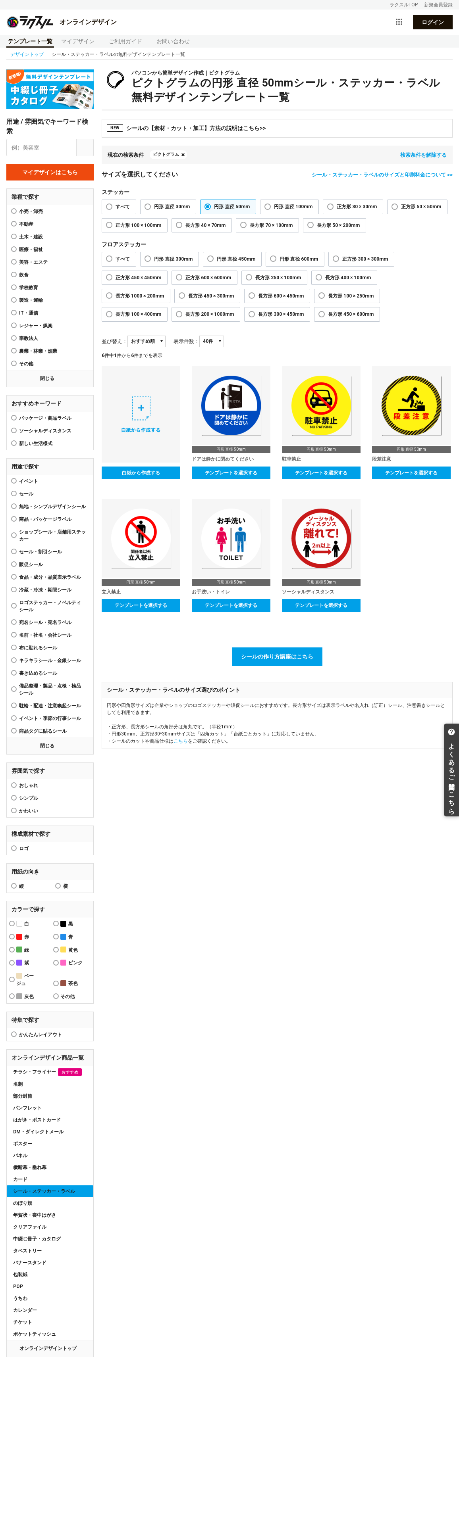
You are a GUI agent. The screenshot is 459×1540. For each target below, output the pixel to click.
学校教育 (28, 287)
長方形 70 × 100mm (271, 225)
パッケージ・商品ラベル (45, 418)
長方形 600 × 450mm (281, 296)
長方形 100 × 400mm (138, 314)
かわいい (28, 811)
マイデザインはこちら (50, 172)
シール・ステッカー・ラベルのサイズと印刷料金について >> (382, 175)
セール (26, 494)
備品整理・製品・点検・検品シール (50, 689)
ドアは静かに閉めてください (223, 459)
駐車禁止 (291, 459)
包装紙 (20, 1274)
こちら (181, 741)
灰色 (25, 996)
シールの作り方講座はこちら (277, 656)
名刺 (18, 1084)
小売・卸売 (31, 211)
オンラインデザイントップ (48, 1348)
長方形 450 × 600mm (351, 314)
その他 (26, 364)
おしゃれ (28, 785)
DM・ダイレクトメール (38, 1132)
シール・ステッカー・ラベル (44, 1191)
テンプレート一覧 (30, 41)
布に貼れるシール (38, 648)
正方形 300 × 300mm (365, 259)
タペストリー (27, 1251)
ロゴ (24, 848)
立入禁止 (111, 592)
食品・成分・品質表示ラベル (50, 577)
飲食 (24, 275)
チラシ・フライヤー (47, 1072)
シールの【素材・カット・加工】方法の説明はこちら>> (186, 128)
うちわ (20, 1298)
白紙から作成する (141, 473)
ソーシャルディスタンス (45, 431)
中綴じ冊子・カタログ (37, 1239)
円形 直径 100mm (293, 206)
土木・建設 (31, 237)
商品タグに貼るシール (43, 731)
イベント (28, 481)
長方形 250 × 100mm (278, 277)
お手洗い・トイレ (211, 592)
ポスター (22, 1143)
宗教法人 (28, 338)
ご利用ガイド (125, 41)
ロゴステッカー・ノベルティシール (50, 606)
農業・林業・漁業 (38, 351)
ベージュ (25, 979)
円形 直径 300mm (173, 259)
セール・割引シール (40, 552)
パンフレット (27, 1108)
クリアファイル (29, 1227)
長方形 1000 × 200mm (140, 296)
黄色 (69, 949)
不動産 (26, 224)
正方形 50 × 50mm (421, 206)
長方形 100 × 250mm (351, 296)
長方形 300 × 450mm (281, 314)
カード (20, 1179)
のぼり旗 (22, 1203)
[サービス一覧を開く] (399, 22)
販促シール (31, 564)
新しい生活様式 (35, 443)
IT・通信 (28, 313)
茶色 (69, 983)
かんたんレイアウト (40, 1034)
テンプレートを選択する (231, 473)
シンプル (28, 798)
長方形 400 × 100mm (348, 277)
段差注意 (381, 459)
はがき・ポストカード (37, 1120)
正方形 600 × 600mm (208, 277)
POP (18, 1286)
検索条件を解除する (423, 155)
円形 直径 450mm (236, 259)
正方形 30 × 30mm (357, 206)
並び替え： (114, 341)
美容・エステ (33, 262)
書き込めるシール (38, 673)
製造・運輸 (31, 300)
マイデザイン (77, 41)
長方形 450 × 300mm (211, 296)
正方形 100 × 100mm (138, 225)
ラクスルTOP (404, 5)
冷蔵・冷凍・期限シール (45, 590)
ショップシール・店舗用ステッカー (52, 535)
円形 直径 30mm (172, 206)
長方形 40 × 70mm (205, 225)
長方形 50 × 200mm (338, 225)
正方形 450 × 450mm (138, 277)
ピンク (71, 963)
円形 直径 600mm (299, 259)
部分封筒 (22, 1096)
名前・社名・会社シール (45, 635)
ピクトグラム (166, 154)
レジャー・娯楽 (35, 325)
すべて (123, 206)
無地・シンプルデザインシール (52, 506)
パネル (20, 1155)
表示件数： (186, 341)
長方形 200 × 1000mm (209, 314)
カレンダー (25, 1310)
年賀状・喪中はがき (34, 1215)
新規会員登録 (438, 5)
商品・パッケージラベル (45, 519)
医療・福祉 (31, 249)
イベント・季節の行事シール (50, 718)
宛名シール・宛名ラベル (45, 622)
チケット (22, 1322)
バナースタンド (29, 1262)
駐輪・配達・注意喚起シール (50, 706)
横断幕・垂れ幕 (29, 1167)
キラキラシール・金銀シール (50, 660)
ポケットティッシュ (34, 1334)
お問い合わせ (173, 41)
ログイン (433, 22)
